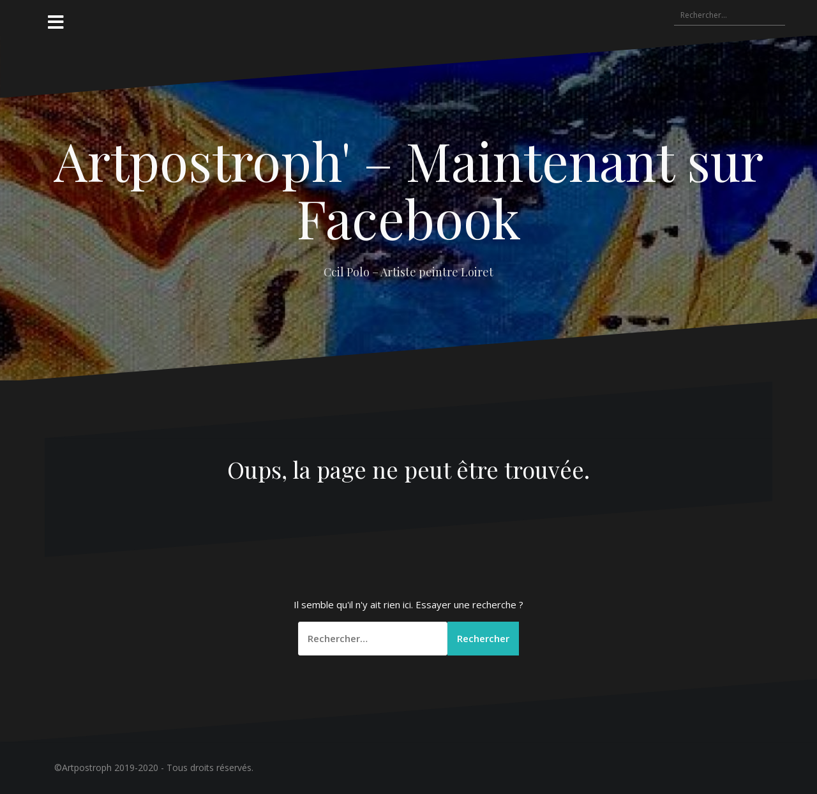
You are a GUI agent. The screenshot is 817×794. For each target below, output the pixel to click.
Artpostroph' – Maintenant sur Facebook (408, 189)
